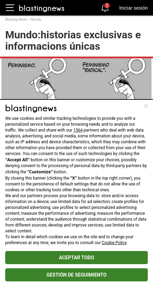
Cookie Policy (114, 242)
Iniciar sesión (133, 8)
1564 (78, 130)
